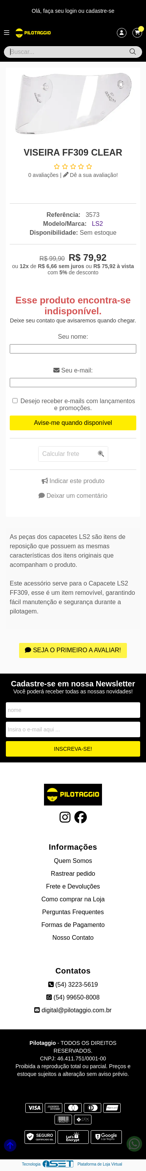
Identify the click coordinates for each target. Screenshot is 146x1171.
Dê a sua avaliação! (90, 175)
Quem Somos (73, 860)
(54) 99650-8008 (73, 997)
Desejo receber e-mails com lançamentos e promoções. (78, 404)
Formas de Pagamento (73, 925)
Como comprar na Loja (73, 899)
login (71, 11)
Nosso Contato (73, 937)
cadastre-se (100, 11)
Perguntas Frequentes (73, 912)
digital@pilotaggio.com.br (72, 1010)
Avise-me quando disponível (73, 422)
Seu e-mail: (73, 370)
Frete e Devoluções (73, 886)
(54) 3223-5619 (73, 984)
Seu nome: (73, 336)
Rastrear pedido (73, 873)
